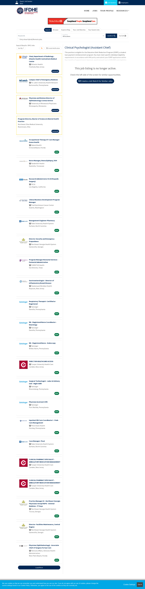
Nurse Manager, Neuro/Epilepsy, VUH (43, 160)
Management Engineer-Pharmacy (42, 220)
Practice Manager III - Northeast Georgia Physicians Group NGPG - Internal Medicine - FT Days (44, 503)
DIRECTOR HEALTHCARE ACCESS (41, 361)
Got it (140, 584)
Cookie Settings (129, 584)
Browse (55, 30)
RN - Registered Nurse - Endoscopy (42, 343)
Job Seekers (110, 2)
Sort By (20, 48)
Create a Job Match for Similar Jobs (95, 81)
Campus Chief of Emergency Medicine (43, 80)
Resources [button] (122, 10)
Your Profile (107, 10)
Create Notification (53, 48)
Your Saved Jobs (94, 30)
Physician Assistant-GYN (38, 402)
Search (47, 30)
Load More (39, 567)
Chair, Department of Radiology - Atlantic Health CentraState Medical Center (43, 58)
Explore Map (65, 30)
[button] (122, 35)
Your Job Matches (79, 30)
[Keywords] (39, 35)
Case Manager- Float (37, 441)
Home (86, 10)
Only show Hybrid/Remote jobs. (31, 39)
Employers (123, 2)
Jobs (94, 10)
